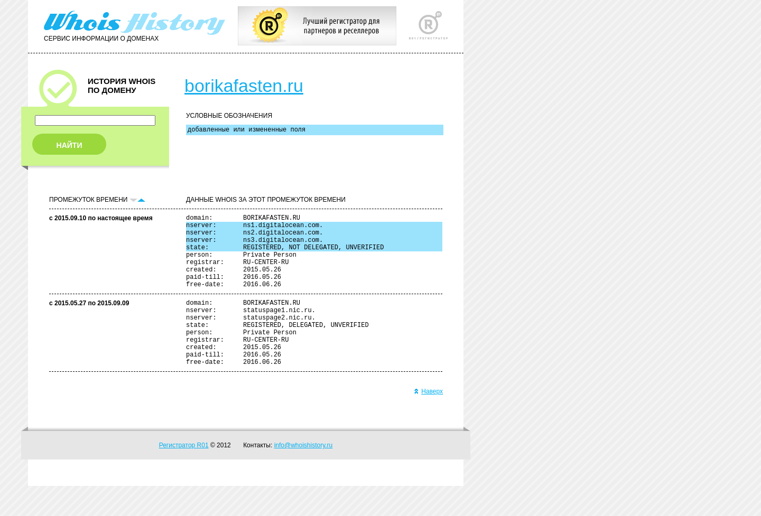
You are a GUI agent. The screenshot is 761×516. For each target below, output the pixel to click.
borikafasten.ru (243, 86)
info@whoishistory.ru (303, 475)
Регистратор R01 (184, 475)
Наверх (428, 421)
